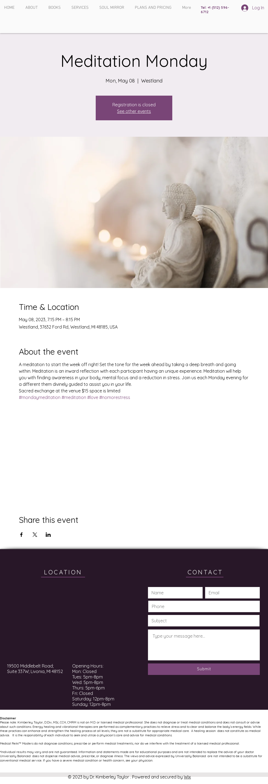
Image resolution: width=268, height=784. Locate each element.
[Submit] (204, 669)
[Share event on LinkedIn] (48, 534)
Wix (187, 777)
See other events (134, 111)
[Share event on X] (34, 534)
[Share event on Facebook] (21, 534)
